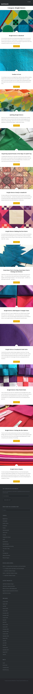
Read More (16, 46)
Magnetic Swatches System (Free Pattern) (10, 590)
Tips (3, 550)
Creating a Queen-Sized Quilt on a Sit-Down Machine (16, 566)
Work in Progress (6, 557)
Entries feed (5, 665)
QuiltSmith (4, 4)
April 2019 (4, 622)
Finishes (4, 527)
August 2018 (5, 638)
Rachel (4, 566)
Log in (4, 662)
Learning (4, 534)
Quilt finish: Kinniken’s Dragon (9, 570)
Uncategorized (5, 553)
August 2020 (5, 603)
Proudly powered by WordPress (10, 680)
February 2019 (5, 624)
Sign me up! (7, 499)
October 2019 (5, 617)
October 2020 (5, 601)
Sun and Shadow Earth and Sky (8, 546)
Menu (29, 1)
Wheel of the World (6, 555)
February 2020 (5, 608)
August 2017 (5, 652)
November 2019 (5, 615)
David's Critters (5, 523)
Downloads (5, 525)
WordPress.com (25, 680)
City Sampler (5, 521)
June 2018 (4, 642)
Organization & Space (7, 537)
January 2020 (5, 610)
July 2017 (4, 654)
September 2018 (6, 636)
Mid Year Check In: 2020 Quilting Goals (10, 588)
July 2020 (4, 606)
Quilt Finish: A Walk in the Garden (9, 586)
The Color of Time (6, 548)
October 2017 (5, 647)
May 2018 (4, 645)
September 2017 (6, 649)
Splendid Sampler (6, 544)
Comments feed (6, 667)
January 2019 (5, 626)
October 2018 (5, 633)
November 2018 (5, 631)
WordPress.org (5, 669)
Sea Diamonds (5, 541)
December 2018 (5, 629)
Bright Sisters (5, 518)
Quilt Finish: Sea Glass (7, 593)
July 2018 (4, 640)
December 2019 (5, 613)
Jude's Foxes (5, 532)
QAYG (4, 539)
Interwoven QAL (6, 530)
